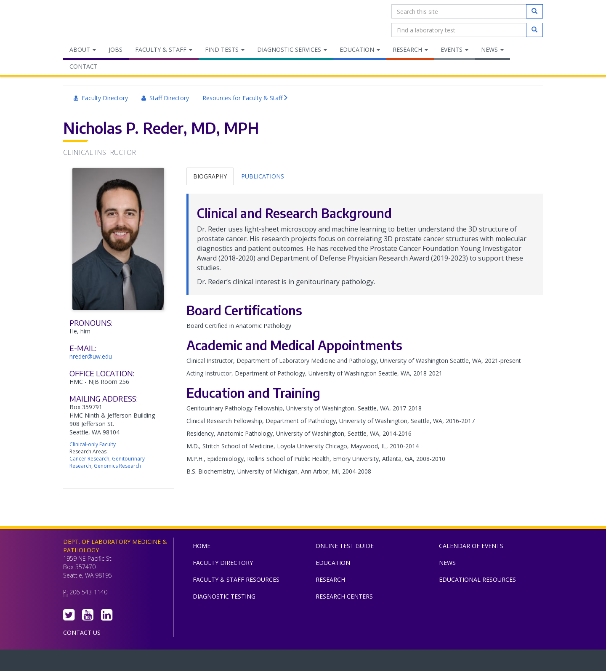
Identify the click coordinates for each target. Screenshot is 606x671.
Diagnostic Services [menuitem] (292, 49)
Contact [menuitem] (83, 66)
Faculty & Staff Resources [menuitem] (236, 579)
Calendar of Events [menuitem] (471, 546)
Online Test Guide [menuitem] (345, 546)
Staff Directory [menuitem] (165, 98)
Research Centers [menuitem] (344, 596)
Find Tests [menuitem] (225, 49)
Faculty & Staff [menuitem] (163, 49)
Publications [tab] (262, 176)
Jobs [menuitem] (115, 49)
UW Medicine (233, 662)
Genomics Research (117, 465)
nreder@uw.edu (90, 356)
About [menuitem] (82, 49)
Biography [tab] (210, 176)
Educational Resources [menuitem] (477, 579)
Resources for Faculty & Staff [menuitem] (245, 98)
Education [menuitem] (360, 49)
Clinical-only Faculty (92, 444)
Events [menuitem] (454, 49)
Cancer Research (89, 458)
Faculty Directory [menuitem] (101, 98)
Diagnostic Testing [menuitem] (224, 596)
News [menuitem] (492, 49)
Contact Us (82, 632)
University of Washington (339, 662)
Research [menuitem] (410, 49)
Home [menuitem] (201, 546)
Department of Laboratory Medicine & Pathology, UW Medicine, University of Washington (106, 20)
